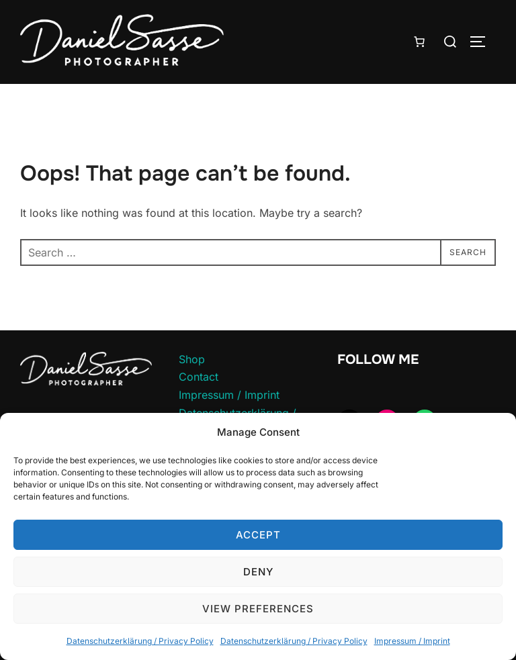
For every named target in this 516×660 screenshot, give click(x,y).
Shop (192, 359)
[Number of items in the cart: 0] (419, 41)
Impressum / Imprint (412, 641)
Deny (258, 571)
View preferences (258, 608)
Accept (258, 534)
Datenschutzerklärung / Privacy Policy (140, 641)
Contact (198, 376)
